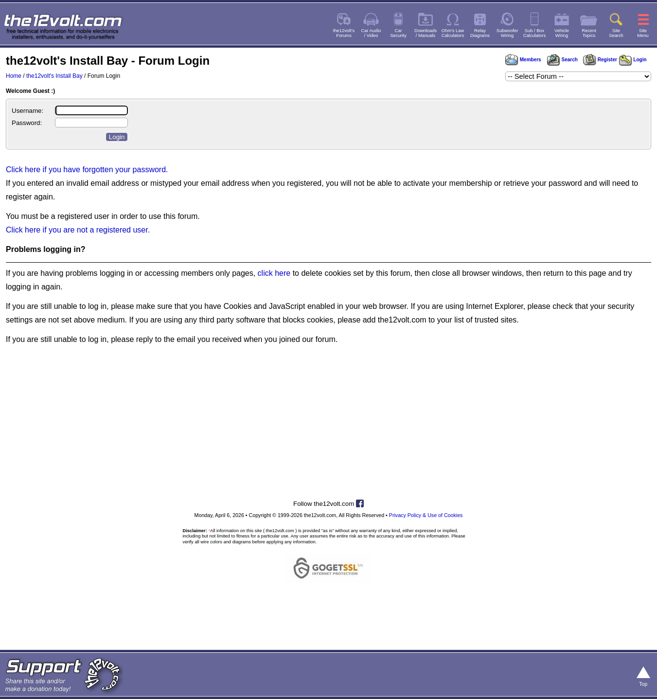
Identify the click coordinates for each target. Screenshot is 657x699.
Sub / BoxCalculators (534, 33)
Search (562, 59)
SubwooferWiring (507, 33)
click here (274, 273)
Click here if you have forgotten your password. (87, 169)
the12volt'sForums (344, 33)
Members (523, 59)
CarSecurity (398, 33)
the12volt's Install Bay (54, 75)
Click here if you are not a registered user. (78, 230)
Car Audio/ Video (371, 33)
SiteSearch (616, 33)
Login (633, 59)
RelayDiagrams (480, 33)
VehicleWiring (561, 33)
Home (13, 75)
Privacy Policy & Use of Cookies (426, 515)
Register (600, 59)
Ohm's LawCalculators (453, 33)
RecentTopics (589, 33)
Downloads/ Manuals (425, 33)
